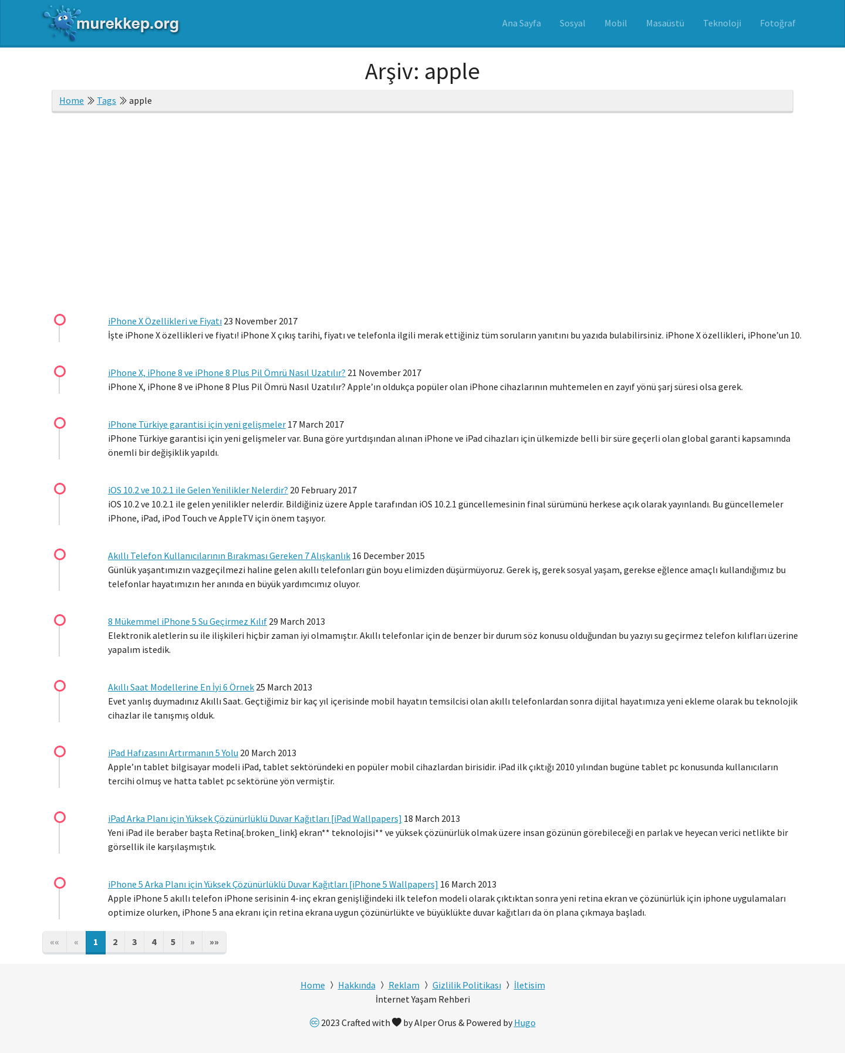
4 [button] (153, 941)
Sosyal (573, 23)
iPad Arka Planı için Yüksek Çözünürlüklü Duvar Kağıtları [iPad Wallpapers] (255, 818)
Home (71, 100)
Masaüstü (665, 23)
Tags (106, 100)
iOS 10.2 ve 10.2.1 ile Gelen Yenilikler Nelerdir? (198, 490)
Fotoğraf (778, 23)
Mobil (615, 23)
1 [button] (95, 941)
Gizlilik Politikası (466, 985)
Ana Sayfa (521, 23)
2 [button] (115, 941)
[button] (192, 942)
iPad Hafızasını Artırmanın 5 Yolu (173, 753)
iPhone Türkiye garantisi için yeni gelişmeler (197, 424)
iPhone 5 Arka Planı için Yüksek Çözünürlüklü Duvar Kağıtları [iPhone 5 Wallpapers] (273, 884)
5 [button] (173, 941)
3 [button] (134, 941)
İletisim (529, 985)
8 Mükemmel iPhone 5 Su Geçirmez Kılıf (187, 621)
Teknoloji (722, 23)
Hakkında (357, 985)
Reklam (404, 985)
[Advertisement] (422, 215)
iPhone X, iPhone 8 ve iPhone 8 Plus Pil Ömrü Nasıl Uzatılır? (227, 372)
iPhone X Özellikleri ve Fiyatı (165, 321)
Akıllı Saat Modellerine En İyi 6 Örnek (181, 687)
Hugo (525, 1022)
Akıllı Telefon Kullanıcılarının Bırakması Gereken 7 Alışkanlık (229, 555)
